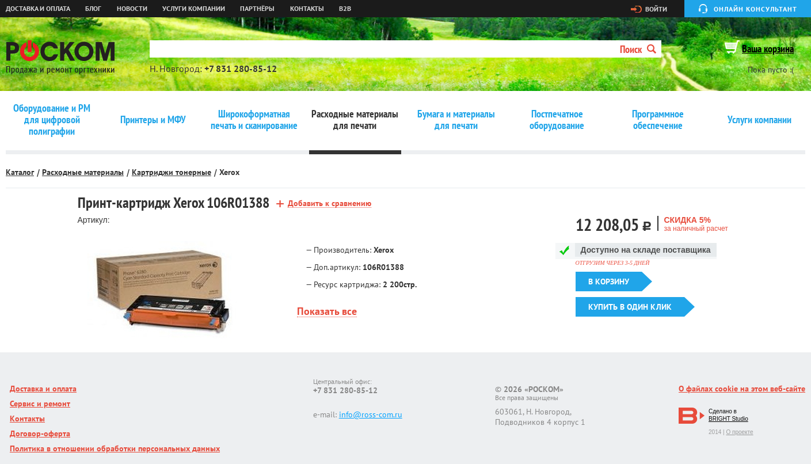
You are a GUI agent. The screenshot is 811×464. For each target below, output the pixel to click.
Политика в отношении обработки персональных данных (115, 448)
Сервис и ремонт (40, 403)
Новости (132, 8)
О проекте (739, 432)
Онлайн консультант (755, 9)
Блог (93, 8)
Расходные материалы (83, 172)
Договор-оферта (40, 433)
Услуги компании (193, 8)
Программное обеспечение (658, 119)
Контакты (307, 8)
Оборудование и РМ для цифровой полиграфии (51, 119)
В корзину (608, 281)
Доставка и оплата (38, 8)
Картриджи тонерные (171, 172)
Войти (656, 9)
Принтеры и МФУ (153, 119)
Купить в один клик (630, 307)
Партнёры (257, 8)
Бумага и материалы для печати (456, 119)
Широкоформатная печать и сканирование (254, 119)
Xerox (229, 172)
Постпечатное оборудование (557, 119)
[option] (163, 292)
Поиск (638, 49)
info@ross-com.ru (370, 414)
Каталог (20, 172)
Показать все (327, 311)
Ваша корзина (768, 48)
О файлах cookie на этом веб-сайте (742, 388)
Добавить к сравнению (329, 203)
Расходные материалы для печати (354, 119)
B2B (345, 8)
